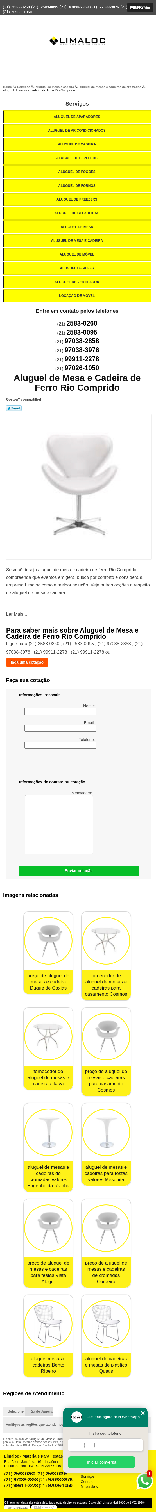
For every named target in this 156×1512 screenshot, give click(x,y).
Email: (60, 726)
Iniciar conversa (101, 1462)
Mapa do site (91, 1486)
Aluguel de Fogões (77, 172)
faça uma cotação (27, 662)
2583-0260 (21, 7)
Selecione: (16, 1411)
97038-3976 (109, 7)
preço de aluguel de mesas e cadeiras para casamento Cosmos (106, 1081)
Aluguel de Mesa (77, 227)
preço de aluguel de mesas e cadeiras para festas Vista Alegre (48, 1272)
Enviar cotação (79, 870)
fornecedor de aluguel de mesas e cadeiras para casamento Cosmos (106, 985)
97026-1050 (22, 12)
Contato (87, 1481)
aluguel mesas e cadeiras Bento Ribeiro (48, 1365)
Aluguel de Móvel (77, 254)
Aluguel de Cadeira (77, 144)
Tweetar (14, 408)
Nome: (60, 709)
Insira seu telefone (105, 1433)
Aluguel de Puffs (77, 268)
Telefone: (60, 743)
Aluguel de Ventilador (77, 282)
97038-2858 (79, 7)
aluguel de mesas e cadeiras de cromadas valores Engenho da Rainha (48, 1176)
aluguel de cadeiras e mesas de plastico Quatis (106, 1365)
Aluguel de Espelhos (77, 158)
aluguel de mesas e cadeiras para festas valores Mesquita (106, 1173)
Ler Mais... (16, 614)
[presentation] (55, 765)
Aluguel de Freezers (77, 199)
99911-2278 (139, 7)
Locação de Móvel (77, 296)
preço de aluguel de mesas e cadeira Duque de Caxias (48, 982)
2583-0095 (49, 7)
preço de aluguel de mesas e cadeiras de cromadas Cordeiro (106, 1272)
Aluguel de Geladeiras (77, 213)
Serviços (77, 104)
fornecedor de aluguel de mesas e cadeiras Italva (48, 1077)
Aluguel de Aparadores (77, 117)
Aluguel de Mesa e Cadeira (77, 241)
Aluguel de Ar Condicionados (77, 131)
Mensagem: (59, 822)
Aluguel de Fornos (77, 186)
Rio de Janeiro (41, 1411)
